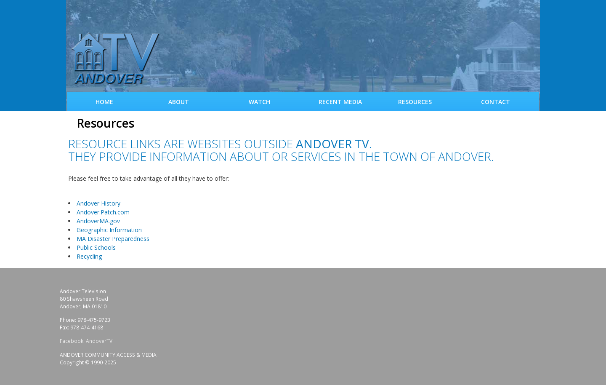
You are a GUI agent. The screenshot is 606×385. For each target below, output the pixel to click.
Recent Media (340, 102)
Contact (495, 102)
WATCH (259, 102)
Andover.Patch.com (103, 212)
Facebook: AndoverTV (86, 341)
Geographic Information (109, 230)
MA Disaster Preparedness (113, 239)
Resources (415, 102)
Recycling (89, 256)
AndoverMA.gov (98, 221)
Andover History (98, 203)
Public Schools (96, 247)
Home (104, 102)
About (178, 102)
